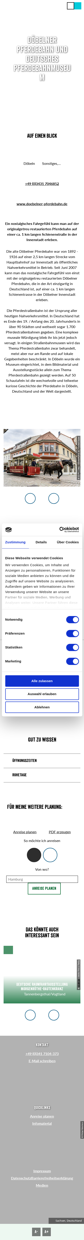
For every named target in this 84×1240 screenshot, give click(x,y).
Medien (42, 1185)
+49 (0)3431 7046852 (42, 183)
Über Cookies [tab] (68, 542)
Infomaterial (42, 1123)
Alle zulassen (42, 681)
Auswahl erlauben (42, 694)
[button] (77, 5)
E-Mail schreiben (42, 1061)
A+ (47, 1232)
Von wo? (42, 869)
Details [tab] (41, 542)
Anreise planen (44, 888)
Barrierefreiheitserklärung (52, 1178)
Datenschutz (21, 1178)
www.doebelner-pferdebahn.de (42, 204)
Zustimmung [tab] (15, 542)
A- (36, 1232)
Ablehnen (42, 707)
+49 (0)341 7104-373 (42, 1053)
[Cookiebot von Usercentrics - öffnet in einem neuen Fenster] (60, 530)
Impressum (42, 1171)
